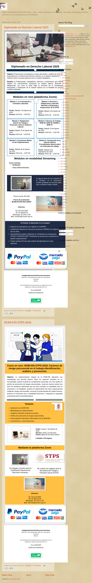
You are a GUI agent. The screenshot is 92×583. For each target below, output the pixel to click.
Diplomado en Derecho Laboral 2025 (26, 27)
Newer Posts (7, 575)
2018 (62, 175)
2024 (62, 158)
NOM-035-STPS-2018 (17, 322)
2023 (62, 161)
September (65, 86)
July (63, 91)
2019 (62, 172)
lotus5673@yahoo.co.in (68, 46)
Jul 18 (65, 116)
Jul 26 (65, 105)
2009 (62, 199)
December (65, 77)
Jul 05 (65, 135)
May (63, 144)
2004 (62, 207)
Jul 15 (65, 121)
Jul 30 (65, 93)
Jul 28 (65, 102)
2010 (62, 196)
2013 (62, 188)
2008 (62, 202)
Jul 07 (65, 129)
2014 (62, 186)
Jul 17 (65, 118)
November (65, 80)
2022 (62, 164)
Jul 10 (65, 127)
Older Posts (49, 575)
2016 (62, 180)
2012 (62, 191)
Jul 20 (65, 113)
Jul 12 (65, 124)
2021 (62, 166)
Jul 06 (65, 132)
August (64, 88)
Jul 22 (65, 110)
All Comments (64, 63)
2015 (62, 183)
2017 (62, 177)
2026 (62, 72)
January (64, 155)
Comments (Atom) (15, 579)
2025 (62, 75)
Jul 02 (65, 137)
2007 (62, 205)
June (63, 141)
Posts (61, 60)
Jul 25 (65, 107)
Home (28, 575)
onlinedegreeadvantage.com (65, 246)
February (64, 152)
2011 (62, 194)
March (64, 149)
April (63, 146)
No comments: (37, 310)
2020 (62, 169)
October (64, 83)
